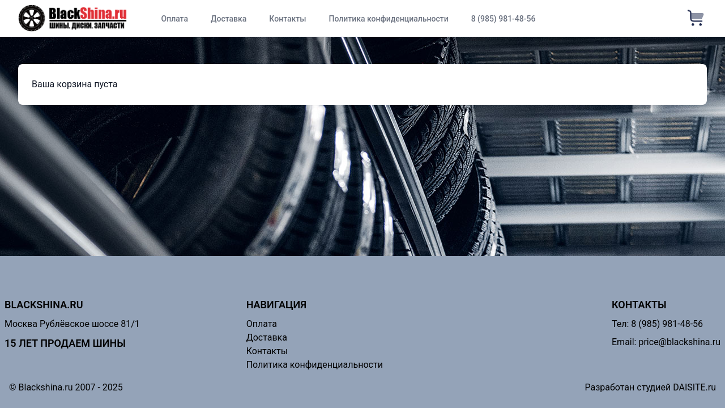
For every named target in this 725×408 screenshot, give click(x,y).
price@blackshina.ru (679, 342)
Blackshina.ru (44, 305)
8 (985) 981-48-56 (503, 18)
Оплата (174, 18)
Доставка (228, 18)
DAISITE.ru (694, 387)
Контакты (287, 18)
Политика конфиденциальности (389, 18)
